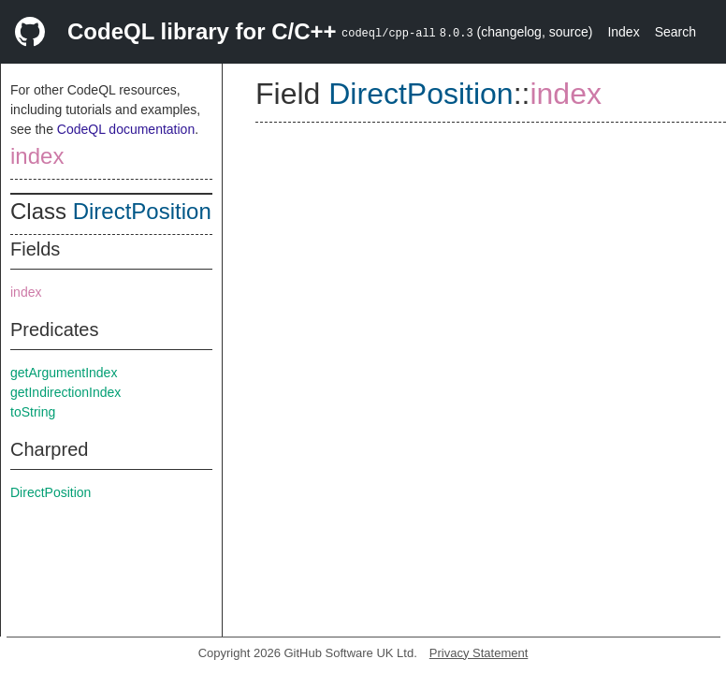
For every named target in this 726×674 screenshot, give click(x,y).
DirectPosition (142, 211)
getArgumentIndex (63, 372)
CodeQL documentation (126, 129)
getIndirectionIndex (65, 392)
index (37, 155)
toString (32, 411)
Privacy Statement (479, 653)
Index (623, 31)
